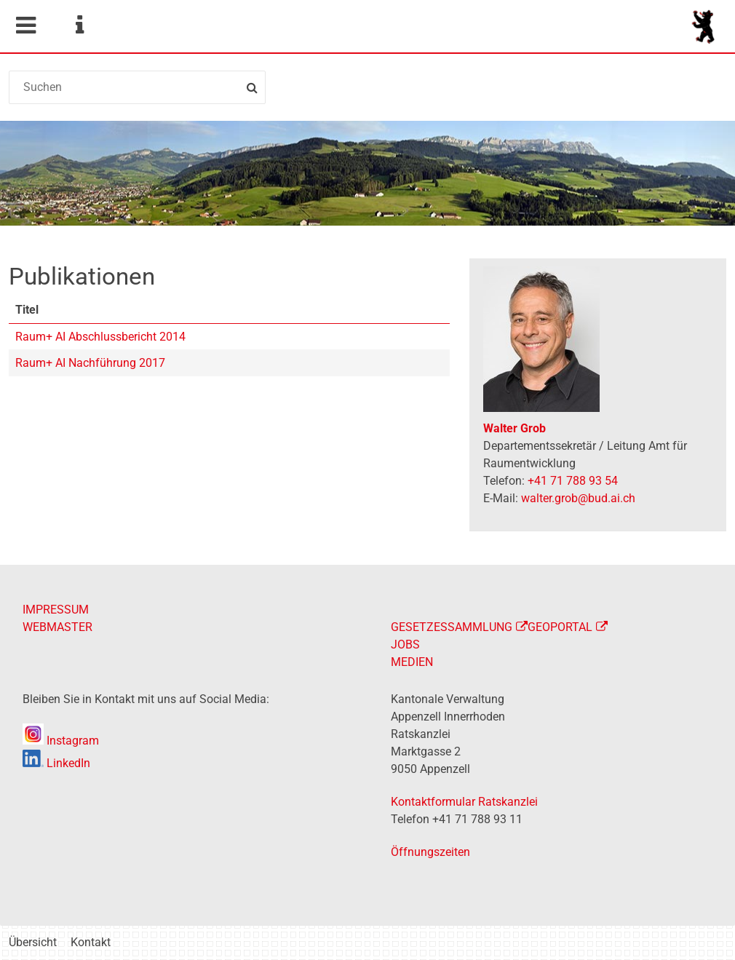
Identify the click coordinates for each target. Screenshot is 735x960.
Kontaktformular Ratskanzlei (464, 802)
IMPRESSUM (56, 609)
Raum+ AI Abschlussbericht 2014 (100, 337)
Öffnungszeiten (430, 852)
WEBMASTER (57, 627)
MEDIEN (412, 662)
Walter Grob (514, 428)
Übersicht (33, 942)
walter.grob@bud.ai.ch (578, 498)
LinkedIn (56, 763)
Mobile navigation (25, 25)
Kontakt (91, 942)
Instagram (61, 740)
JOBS (405, 644)
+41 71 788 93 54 (573, 481)
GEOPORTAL (560, 627)
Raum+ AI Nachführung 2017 (90, 363)
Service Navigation (79, 25)
